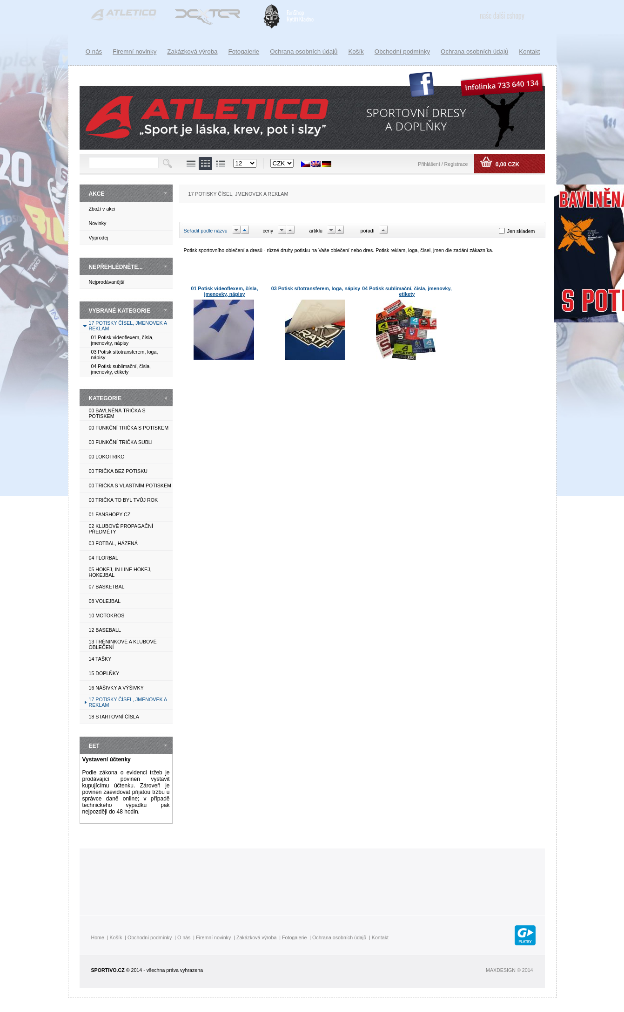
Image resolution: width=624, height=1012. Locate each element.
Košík (355, 51)
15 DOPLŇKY (104, 673)
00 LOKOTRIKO (107, 456)
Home (97, 937)
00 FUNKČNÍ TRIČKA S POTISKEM (129, 428)
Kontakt (529, 51)
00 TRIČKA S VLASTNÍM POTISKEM (130, 485)
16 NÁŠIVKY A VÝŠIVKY (116, 688)
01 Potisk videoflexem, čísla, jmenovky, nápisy (122, 340)
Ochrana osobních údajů (474, 51)
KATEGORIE (105, 398)
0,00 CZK (506, 164)
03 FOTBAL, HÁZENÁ (113, 543)
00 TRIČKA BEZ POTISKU (118, 471)
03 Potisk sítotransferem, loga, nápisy (315, 288)
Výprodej (98, 237)
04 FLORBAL (103, 558)
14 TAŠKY (100, 659)
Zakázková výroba (192, 51)
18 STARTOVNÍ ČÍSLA (114, 716)
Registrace (456, 164)
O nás (94, 51)
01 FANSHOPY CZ (110, 514)
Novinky (98, 223)
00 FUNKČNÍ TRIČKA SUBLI (121, 442)
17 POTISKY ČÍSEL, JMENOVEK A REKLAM (238, 194)
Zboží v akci (102, 209)
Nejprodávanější (107, 282)
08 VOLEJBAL (105, 601)
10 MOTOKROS (107, 615)
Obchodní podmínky (402, 51)
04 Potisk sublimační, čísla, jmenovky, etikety (121, 369)
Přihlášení (429, 164)
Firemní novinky (134, 51)
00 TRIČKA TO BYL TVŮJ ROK (123, 500)
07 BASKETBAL (107, 586)
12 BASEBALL (105, 630)
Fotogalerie (244, 51)
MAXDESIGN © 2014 (509, 970)
